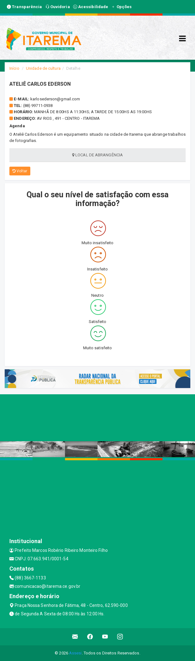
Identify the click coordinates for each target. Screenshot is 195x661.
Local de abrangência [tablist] (97, 155)
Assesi (75, 653)
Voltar (19, 171)
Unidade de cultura (43, 68)
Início (14, 68)
